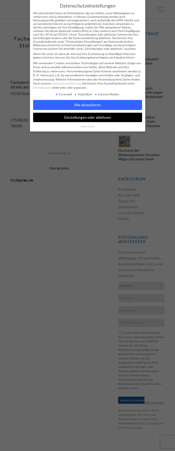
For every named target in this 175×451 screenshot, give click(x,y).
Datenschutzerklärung (66, 83)
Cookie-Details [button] (87, 126)
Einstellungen (42, 87)
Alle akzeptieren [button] (87, 105)
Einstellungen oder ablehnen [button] (87, 117)
